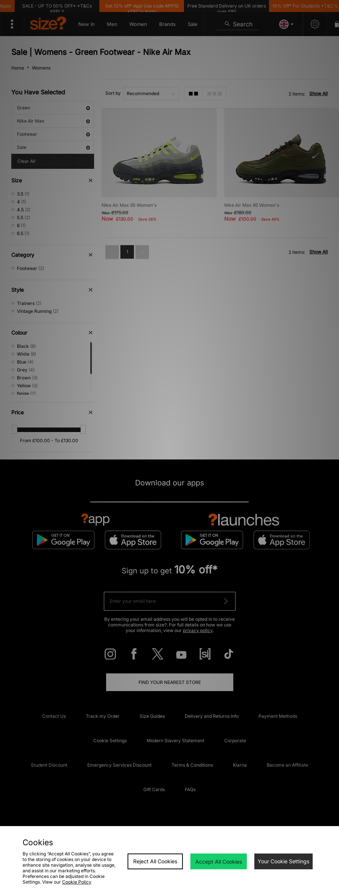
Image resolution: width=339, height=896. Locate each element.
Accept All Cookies (218, 861)
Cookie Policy (76, 882)
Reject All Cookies (155, 861)
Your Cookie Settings (283, 861)
